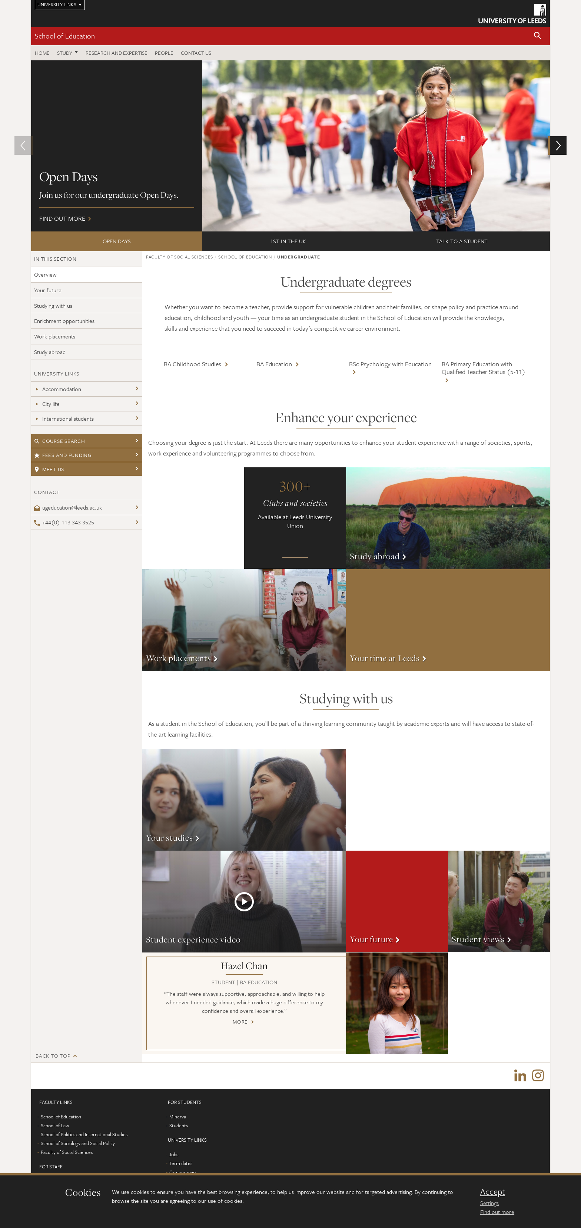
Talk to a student (462, 241)
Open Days (117, 241)
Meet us (49, 469)
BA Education (274, 363)
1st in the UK (288, 241)
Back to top (53, 1056)
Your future (48, 290)
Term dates (180, 1163)
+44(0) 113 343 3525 (64, 522)
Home (42, 53)
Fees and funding (63, 455)
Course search (59, 441)
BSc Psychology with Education (390, 363)
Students (178, 1125)
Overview (45, 274)
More (448, 518)
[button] (537, 36)
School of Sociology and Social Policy (78, 1143)
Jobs (173, 1154)
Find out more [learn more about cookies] (497, 1212)
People (164, 53)
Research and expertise (116, 53)
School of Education (65, 36)
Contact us (196, 53)
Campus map (182, 1172)
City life (47, 404)
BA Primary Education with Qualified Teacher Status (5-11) (483, 368)
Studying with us (53, 305)
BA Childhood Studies (192, 363)
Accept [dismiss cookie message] (492, 1191)
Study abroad (50, 352)
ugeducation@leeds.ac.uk (68, 507)
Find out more (290, 145)
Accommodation (57, 389)
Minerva (177, 1116)
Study (64, 53)
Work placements (54, 336)
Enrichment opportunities (64, 321)
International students (64, 418)
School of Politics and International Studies (84, 1134)
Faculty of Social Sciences (179, 256)
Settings (489, 1203)
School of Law (55, 1125)
